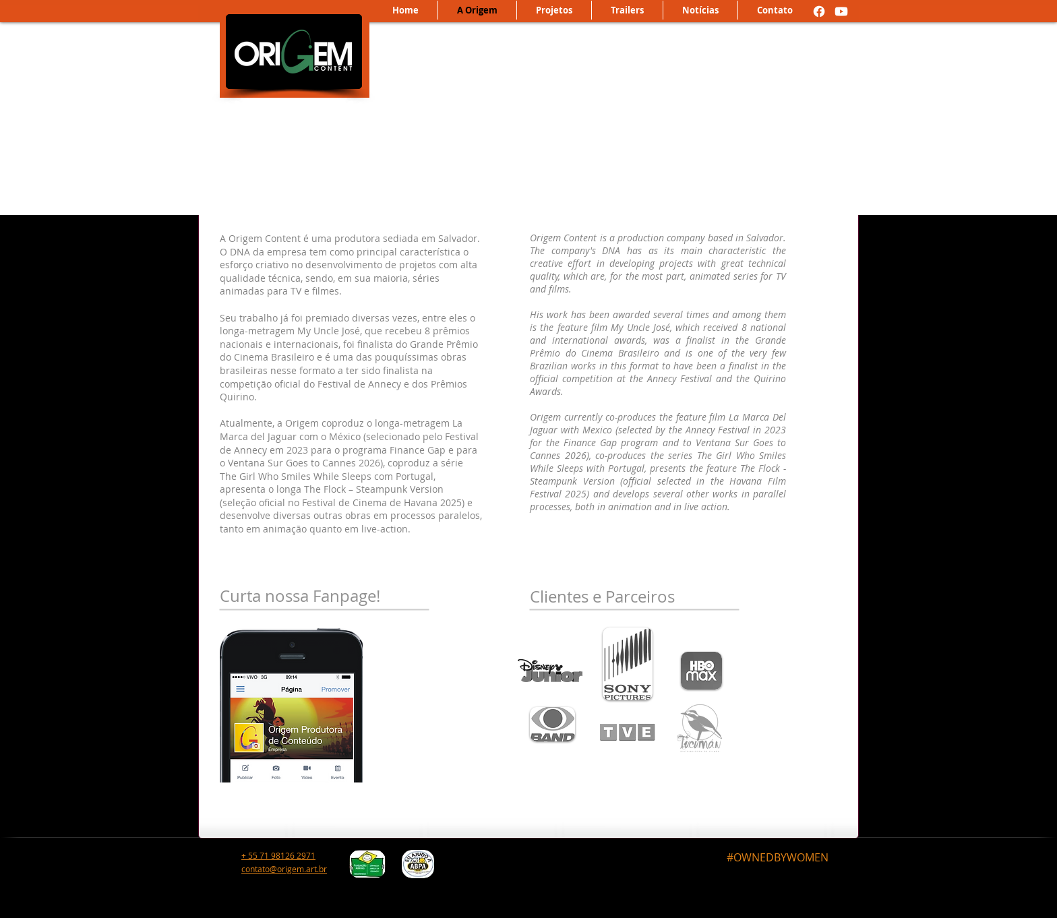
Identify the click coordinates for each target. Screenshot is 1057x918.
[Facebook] (819, 11)
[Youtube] (841, 11)
